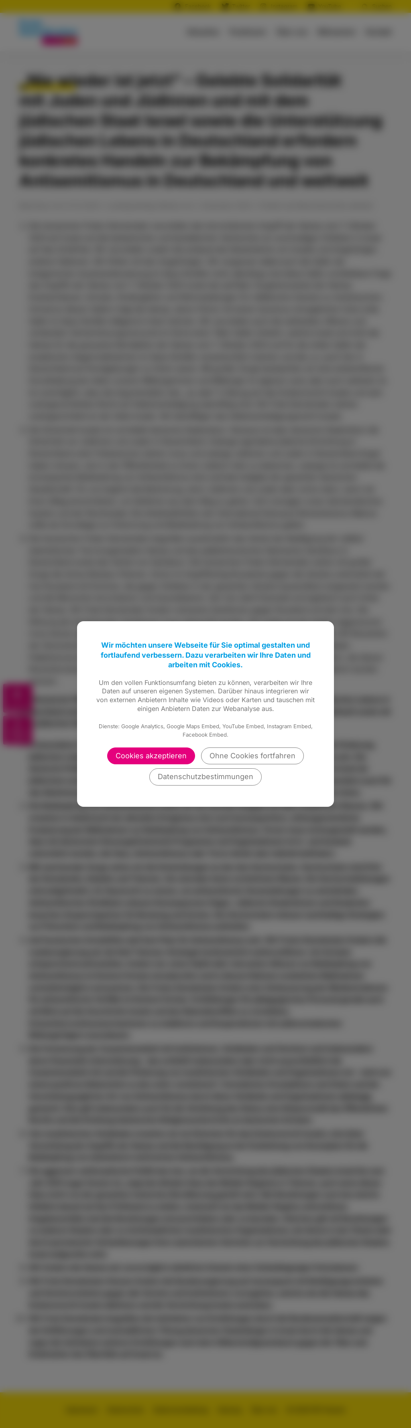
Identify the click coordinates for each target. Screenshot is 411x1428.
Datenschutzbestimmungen (205, 776)
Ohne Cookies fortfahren (252, 755)
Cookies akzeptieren (151, 755)
